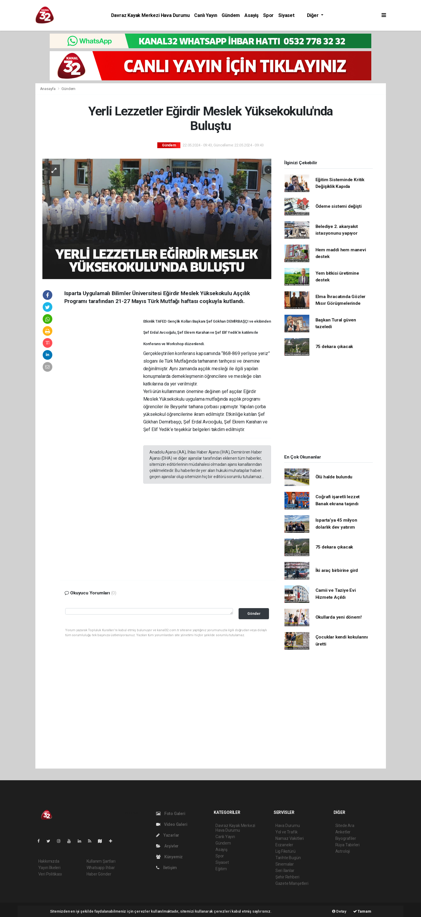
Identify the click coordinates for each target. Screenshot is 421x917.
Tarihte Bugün (288, 857)
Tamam (362, 911)
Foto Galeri (170, 813)
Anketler (343, 832)
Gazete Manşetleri (291, 883)
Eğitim (221, 868)
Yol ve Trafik (286, 832)
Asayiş (251, 15)
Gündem (231, 15)
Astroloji (342, 851)
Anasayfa (48, 88)
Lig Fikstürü (285, 851)
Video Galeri (171, 824)
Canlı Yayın (205, 15)
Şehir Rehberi (287, 877)
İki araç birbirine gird (336, 570)
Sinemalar (284, 864)
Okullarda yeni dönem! (338, 617)
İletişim (166, 867)
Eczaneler (284, 844)
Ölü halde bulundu (334, 477)
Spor (268, 15)
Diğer (313, 15)
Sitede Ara (344, 825)
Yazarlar (167, 835)
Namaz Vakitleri (289, 838)
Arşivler (167, 846)
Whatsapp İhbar (101, 867)
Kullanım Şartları (101, 861)
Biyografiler (345, 838)
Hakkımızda (48, 861)
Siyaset (286, 15)
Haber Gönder (99, 874)
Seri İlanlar (284, 870)
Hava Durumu (287, 825)
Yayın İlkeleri (49, 867)
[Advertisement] (103, 403)
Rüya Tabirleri (347, 844)
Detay (339, 911)
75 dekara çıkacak (334, 346)
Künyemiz (169, 856)
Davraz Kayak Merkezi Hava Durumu (150, 15)
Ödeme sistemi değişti (338, 206)
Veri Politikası (50, 874)
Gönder (253, 613)
